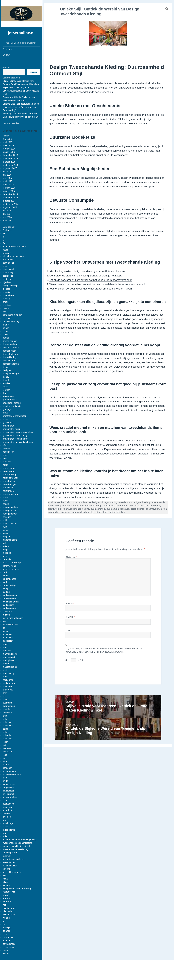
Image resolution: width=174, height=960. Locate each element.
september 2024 (10, 204)
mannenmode (9, 657)
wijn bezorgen (9, 908)
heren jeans (8, 471)
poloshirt (7, 735)
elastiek (6, 383)
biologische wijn (10, 285)
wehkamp (7, 901)
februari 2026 (9, 149)
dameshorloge (9, 351)
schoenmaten (9, 771)
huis (5, 527)
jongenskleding (10, 540)
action (6, 250)
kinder (6, 576)
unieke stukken (117, 512)
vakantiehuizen (10, 866)
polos (5, 732)
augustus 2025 (10, 168)
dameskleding (9, 357)
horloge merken (10, 507)
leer (4, 621)
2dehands (7, 230)
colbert (6, 328)
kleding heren (9, 598)
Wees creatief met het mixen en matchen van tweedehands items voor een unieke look (99, 284)
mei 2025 (7, 178)
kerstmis (7, 559)
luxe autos (8, 637)
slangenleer (8, 791)
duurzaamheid (97, 508)
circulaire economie (138, 505)
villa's (5, 879)
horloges (7, 517)
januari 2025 (9, 191)
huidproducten (9, 523)
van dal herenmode (12, 872)
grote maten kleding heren (15, 439)
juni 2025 (7, 175)
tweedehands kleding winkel (16, 846)
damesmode (9, 360)
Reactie (71, 556)
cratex (6, 334)
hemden (7, 461)
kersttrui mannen (11, 569)
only (5, 693)
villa (5, 875)
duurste (6, 380)
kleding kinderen (11, 602)
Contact (6, 55)
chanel (6, 325)
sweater (6, 813)
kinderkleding (9, 585)
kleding (6, 592)
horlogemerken (10, 514)
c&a (5, 312)
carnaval (7, 318)
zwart (5, 950)
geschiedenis (137, 508)
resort (5, 742)
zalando (6, 931)
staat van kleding (80, 512)
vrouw (6, 895)
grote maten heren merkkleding (18, 432)
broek (5, 302)
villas (5, 882)
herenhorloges (10, 484)
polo (5, 719)
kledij (5, 589)
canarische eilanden (12, 315)
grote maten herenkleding (15, 435)
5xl (4, 240)
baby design (8, 263)
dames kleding (10, 344)
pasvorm (65, 512)
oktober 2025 (9, 162)
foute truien (8, 396)
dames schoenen (11, 347)
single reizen (9, 784)
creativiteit (53, 508)
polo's (5, 729)
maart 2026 (8, 145)
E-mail (70, 617)
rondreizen (8, 751)
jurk (4, 543)
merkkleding (8, 673)
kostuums (7, 611)
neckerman (8, 680)
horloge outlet (9, 510)
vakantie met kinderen (13, 859)
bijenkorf (7, 282)
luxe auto (7, 634)
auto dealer (8, 259)
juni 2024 (7, 214)
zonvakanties (9, 944)
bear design (8, 272)
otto (4, 696)
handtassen (8, 452)
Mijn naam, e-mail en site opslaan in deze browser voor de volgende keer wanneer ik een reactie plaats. (104, 650)
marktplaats (8, 660)
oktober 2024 (9, 201)
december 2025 (10, 155)
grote (5, 419)
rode (5, 745)
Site (68, 630)
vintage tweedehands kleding (17, 888)
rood (5, 755)
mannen (7, 650)
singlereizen (8, 787)
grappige (7, 409)
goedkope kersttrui (12, 403)
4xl (4, 237)
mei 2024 (7, 217)
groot (5, 413)
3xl (4, 233)
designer (7, 370)
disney (6, 377)
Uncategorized (10, 853)
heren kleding (9, 474)
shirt (5, 778)
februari (6, 390)
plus (5, 716)
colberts (6, 331)
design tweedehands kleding (74, 508)
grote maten (8, 426)
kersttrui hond (9, 566)
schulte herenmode (12, 774)
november (7, 686)
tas (4, 820)
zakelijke (7, 927)
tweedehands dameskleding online (19, 839)
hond (5, 501)
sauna (6, 765)
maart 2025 (8, 184)
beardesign (8, 276)
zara (5, 934)
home (5, 497)
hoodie (6, 504)
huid (5, 520)
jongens (6, 536)
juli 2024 (7, 211)
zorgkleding (8, 947)
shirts (5, 781)
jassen (6, 530)
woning (6, 918)
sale (5, 761)
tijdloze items (101, 512)
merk (5, 670)
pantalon (7, 709)
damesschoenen (11, 364)
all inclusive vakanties (13, 256)
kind (5, 572)
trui (4, 833)
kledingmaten (9, 608)
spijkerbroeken (10, 797)
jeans (5, 533)
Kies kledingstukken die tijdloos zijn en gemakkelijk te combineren (87, 271)
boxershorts (8, 295)
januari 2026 (9, 152)
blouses (6, 289)
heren (5, 465)
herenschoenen (10, 494)
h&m (5, 445)
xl (3, 921)
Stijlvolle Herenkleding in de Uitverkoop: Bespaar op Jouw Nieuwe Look (21, 90)
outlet (5, 699)
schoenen (7, 768)
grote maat (8, 422)
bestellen (7, 279)
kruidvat (6, 615)
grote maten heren (12, 429)
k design (7, 553)
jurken (6, 546)
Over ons (7, 49)
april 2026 (7, 142)
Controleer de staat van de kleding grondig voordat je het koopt (85, 275)
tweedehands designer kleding (17, 843)
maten (6, 663)
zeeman (6, 940)
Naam (70, 603)
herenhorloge (9, 481)
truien (5, 836)
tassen (6, 826)
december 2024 (10, 194)
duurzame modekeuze (117, 508)
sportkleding (8, 804)
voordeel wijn (9, 892)
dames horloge (10, 341)
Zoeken (6, 68)
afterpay (7, 253)
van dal (6, 869)
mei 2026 (7, 139)
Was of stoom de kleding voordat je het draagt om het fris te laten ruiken (90, 288)
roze (5, 758)
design (6, 367)
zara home (8, 937)
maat (5, 644)
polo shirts (8, 725)
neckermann (9, 683)
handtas (6, 448)
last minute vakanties (13, 618)
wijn (5, 905)
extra (5, 386)
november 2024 (10, 197)
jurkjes (6, 549)
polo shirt (7, 722)
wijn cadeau (8, 911)
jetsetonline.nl (21, 32)
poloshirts (7, 738)
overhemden (9, 706)
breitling (6, 299)
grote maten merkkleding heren (18, 442)
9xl (4, 243)
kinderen (7, 582)
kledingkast (8, 605)
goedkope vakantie (12, 406)
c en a (6, 308)
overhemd (7, 703)
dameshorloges (10, 354)
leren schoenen (10, 624)
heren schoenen (10, 478)
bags (5, 266)
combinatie (154, 505)
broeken (7, 305)
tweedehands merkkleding (15, 849)
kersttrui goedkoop (12, 562)
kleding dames (10, 595)
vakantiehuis (9, 862)
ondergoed (8, 690)
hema (5, 455)
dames (6, 338)
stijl (92, 512)
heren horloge (9, 468)
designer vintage (11, 373)
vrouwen (7, 898)
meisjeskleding (10, 667)
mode (5, 677)
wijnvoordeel (9, 914)
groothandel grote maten (14, 416)
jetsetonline (81, 502)
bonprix (6, 292)
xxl (4, 924)
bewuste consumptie (116, 505)
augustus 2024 (10, 207)
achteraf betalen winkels (14, 246)
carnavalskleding (11, 321)
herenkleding (9, 488)
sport (5, 800)
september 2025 (10, 165)
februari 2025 (9, 188)
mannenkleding (10, 654)
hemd (5, 458)
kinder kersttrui (10, 579)
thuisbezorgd (9, 830)
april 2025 (7, 181)
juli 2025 (7, 171)
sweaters (7, 817)
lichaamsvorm (152, 508)
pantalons (7, 712)
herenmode (8, 491)
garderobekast (10, 400)
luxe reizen (8, 641)
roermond (7, 748)
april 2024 (7, 220)
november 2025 (10, 158)
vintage (6, 885)
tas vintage (8, 823)
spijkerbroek (8, 794)
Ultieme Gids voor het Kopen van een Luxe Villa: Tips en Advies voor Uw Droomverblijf (21, 107)
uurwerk (6, 856)
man (5, 647)
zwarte (6, 954)
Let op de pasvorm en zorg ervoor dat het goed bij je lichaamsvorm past (90, 279)
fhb (4, 393)
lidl (4, 628)
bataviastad (8, 269)
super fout (7, 807)
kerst (5, 556)
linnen (6, 631)
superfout (7, 810)
